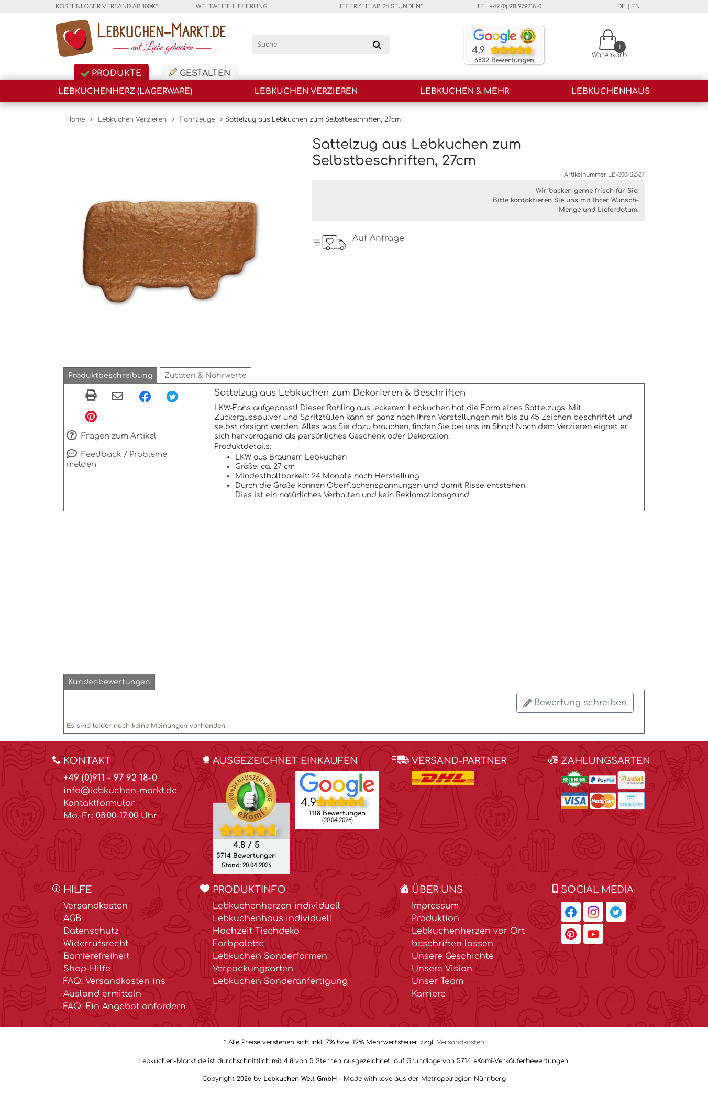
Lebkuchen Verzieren (306, 91)
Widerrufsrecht (95, 943)
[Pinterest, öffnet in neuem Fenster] (91, 416)
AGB (72, 918)
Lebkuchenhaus (610, 91)
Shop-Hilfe (86, 968)
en (635, 6)
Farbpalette (238, 943)
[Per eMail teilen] (117, 397)
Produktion (435, 918)
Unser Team (437, 981)
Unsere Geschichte (453, 956)
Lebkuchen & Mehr (464, 91)
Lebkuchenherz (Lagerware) (125, 91)
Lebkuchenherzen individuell (276, 906)
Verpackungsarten (253, 968)
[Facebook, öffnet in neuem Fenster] (145, 396)
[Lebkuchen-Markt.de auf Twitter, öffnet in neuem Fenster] (616, 912)
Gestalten (199, 73)
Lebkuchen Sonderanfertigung (280, 981)
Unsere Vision (442, 968)
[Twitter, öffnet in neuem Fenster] (172, 396)
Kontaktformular (99, 803)
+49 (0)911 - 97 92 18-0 (110, 778)
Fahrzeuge (197, 119)
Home (75, 119)
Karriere (429, 994)
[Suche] (321, 44)
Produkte (111, 73)
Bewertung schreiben (575, 702)
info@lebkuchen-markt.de (120, 790)
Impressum (435, 906)
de (621, 6)
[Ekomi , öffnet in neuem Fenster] (251, 822)
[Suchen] (377, 44)
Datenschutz (91, 931)
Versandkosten (95, 906)
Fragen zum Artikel (111, 436)
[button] (110, 375)
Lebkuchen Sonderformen (270, 956)
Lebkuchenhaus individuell (272, 918)
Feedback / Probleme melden (117, 459)
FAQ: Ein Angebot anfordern (124, 1006)
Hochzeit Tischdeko (256, 931)
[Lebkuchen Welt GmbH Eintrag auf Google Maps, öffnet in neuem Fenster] (337, 784)
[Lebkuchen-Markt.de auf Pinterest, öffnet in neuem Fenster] (571, 934)
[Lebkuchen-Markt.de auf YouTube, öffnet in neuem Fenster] (593, 934)
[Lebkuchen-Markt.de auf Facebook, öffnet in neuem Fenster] (571, 912)
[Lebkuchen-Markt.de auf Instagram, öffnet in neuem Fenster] (593, 912)
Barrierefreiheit (96, 956)
